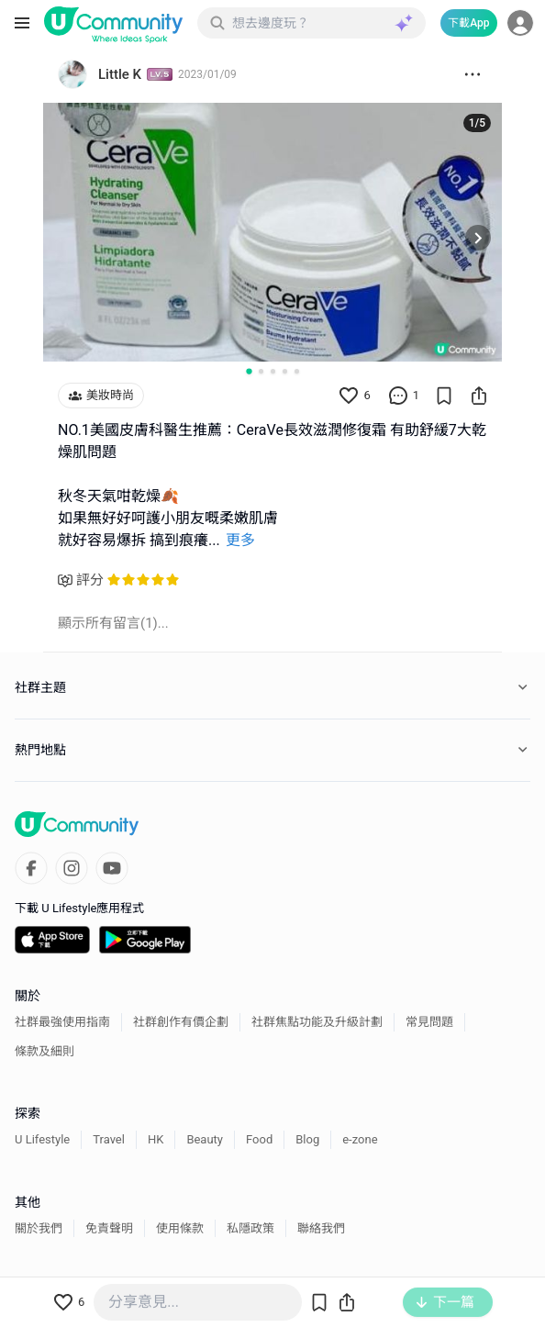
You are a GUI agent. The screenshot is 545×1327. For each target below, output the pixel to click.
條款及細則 (44, 1051)
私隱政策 (250, 1228)
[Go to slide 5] (297, 371)
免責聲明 (109, 1228)
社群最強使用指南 (62, 1022)
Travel (109, 1139)
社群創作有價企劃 (180, 1022)
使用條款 (180, 1228)
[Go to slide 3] (273, 371)
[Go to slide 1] (248, 371)
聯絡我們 (321, 1228)
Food (259, 1139)
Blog (307, 1139)
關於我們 (38, 1228)
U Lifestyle (42, 1139)
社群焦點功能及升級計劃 (317, 1022)
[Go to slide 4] (285, 371)
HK (155, 1139)
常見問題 (429, 1022)
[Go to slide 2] (261, 371)
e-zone (359, 1139)
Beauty (204, 1139)
